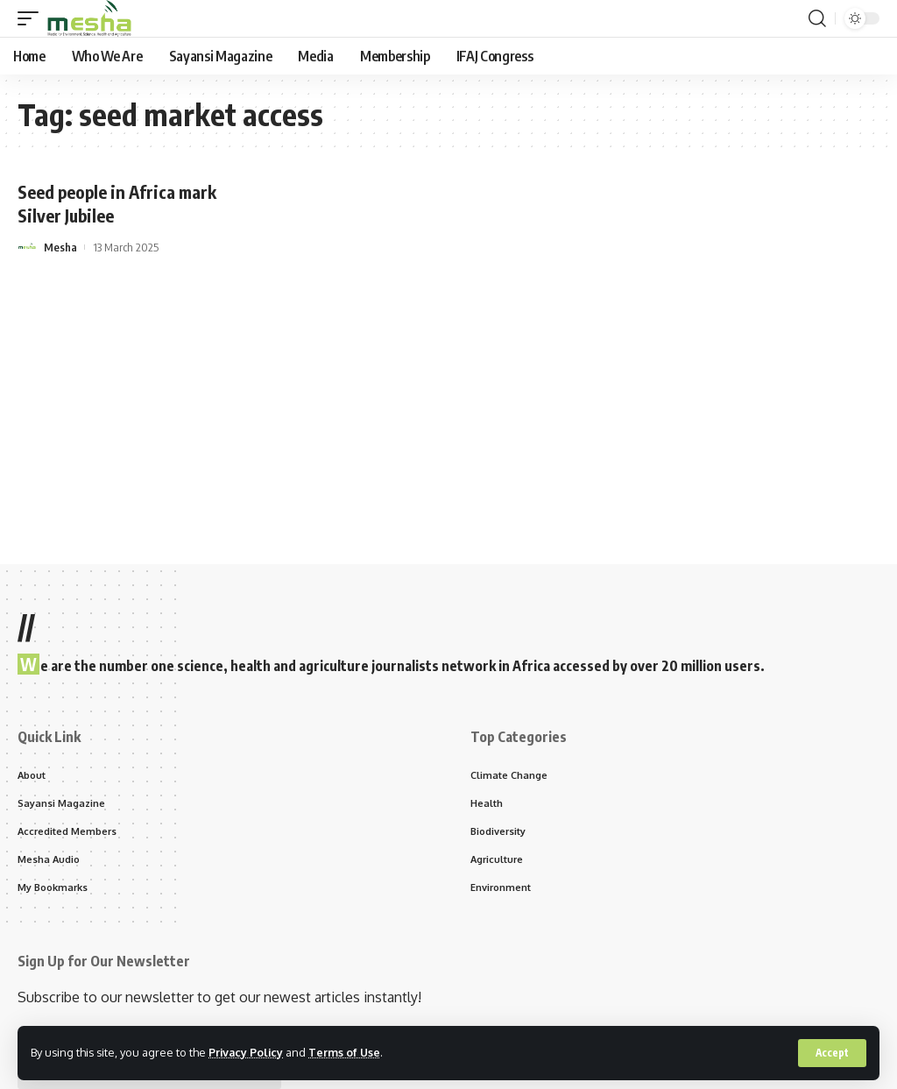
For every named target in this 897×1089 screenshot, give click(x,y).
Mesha (60, 246)
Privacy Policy (247, 1052)
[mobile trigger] (32, 18)
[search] (817, 18)
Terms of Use (347, 1052)
